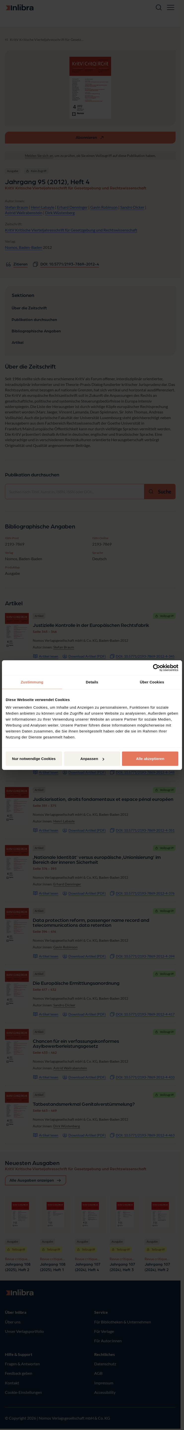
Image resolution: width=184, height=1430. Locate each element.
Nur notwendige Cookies (34, 759)
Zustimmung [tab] (32, 682)
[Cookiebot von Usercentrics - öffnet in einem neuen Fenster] (156, 667)
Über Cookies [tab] (152, 682)
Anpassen (92, 759)
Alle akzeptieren (150, 759)
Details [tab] (92, 682)
